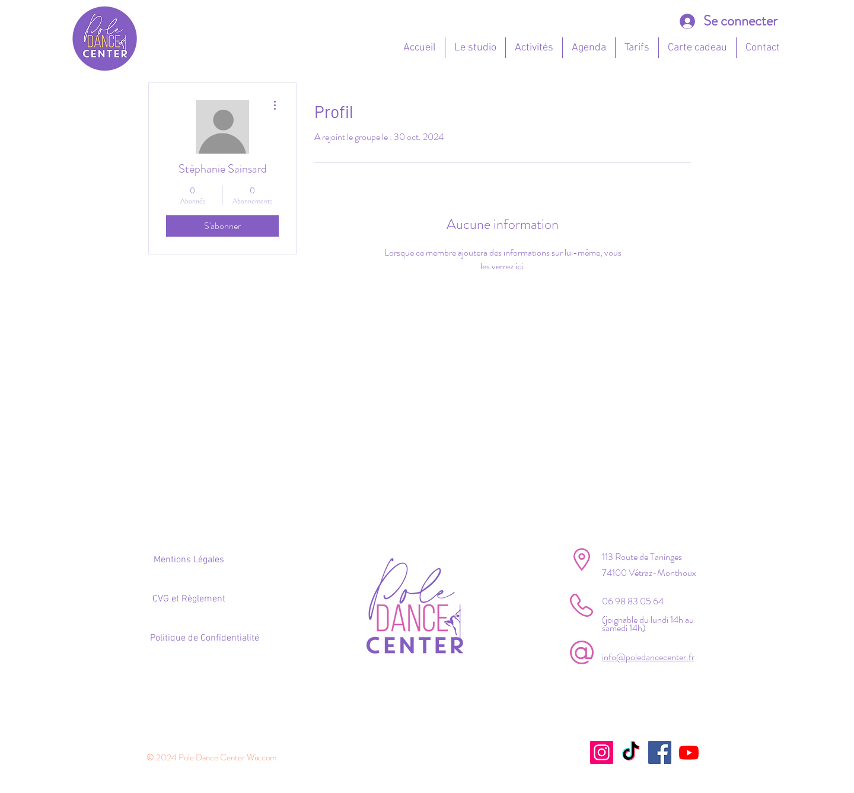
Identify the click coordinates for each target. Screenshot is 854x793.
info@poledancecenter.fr (648, 657)
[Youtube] (688, 752)
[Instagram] (601, 752)
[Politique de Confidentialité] (204, 638)
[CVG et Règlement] (188, 599)
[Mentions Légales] (188, 560)
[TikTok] (630, 752)
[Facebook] (659, 752)
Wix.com (261, 757)
